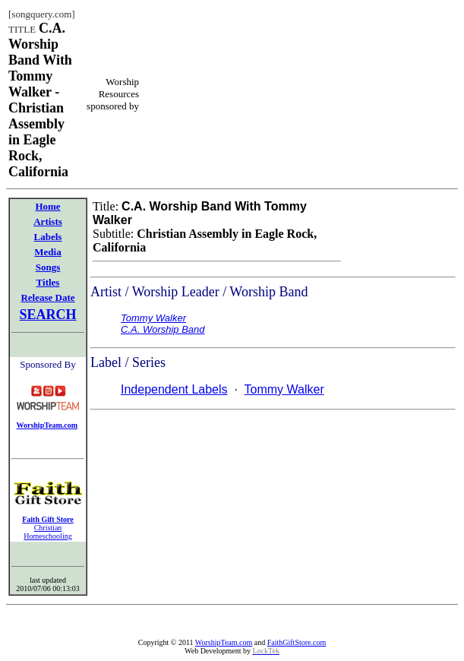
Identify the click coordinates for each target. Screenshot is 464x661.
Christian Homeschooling (47, 531)
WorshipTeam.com (223, 642)
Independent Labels (174, 389)
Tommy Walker (284, 389)
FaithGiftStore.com (297, 642)
